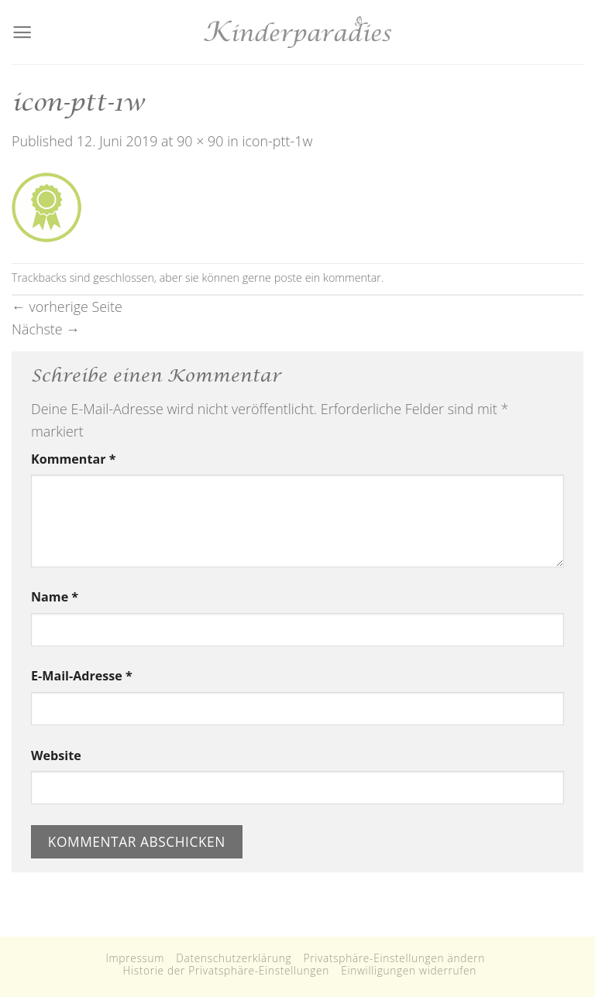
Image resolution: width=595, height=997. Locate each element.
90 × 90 (200, 141)
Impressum (134, 958)
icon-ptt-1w (277, 141)
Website (56, 755)
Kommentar (73, 459)
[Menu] (22, 32)
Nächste (46, 329)
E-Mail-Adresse (81, 675)
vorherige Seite (67, 306)
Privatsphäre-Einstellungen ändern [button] (395, 958)
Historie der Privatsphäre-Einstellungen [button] (225, 970)
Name (54, 596)
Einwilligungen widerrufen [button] (408, 970)
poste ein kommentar (327, 277)
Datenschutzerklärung (233, 958)
